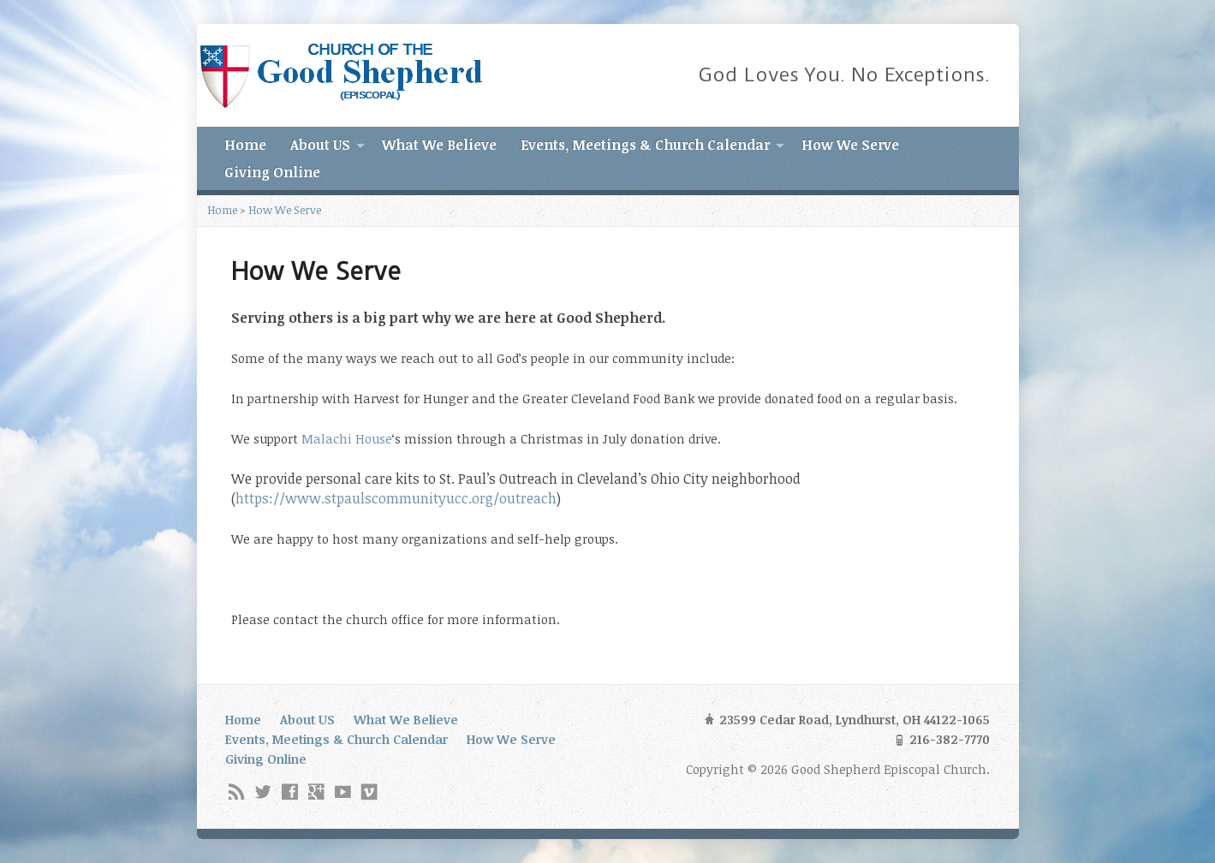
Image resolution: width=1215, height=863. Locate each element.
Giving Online (272, 172)
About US (320, 144)
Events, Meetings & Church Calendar (645, 144)
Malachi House (346, 439)
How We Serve (850, 144)
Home (245, 144)
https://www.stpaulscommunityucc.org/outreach (396, 498)
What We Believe (439, 144)
